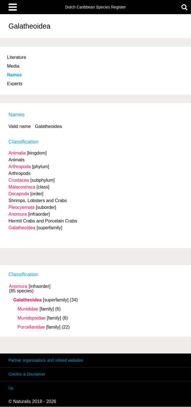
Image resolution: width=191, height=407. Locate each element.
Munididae (27, 309)
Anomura (18, 286)
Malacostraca (21, 187)
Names (14, 74)
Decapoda (18, 193)
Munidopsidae (31, 318)
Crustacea (18, 180)
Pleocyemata (21, 207)
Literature (16, 57)
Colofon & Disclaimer (26, 374)
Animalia (17, 153)
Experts (14, 83)
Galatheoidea (27, 300)
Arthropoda (19, 166)
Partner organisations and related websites (45, 360)
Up (11, 388)
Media (13, 66)
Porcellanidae (31, 327)
